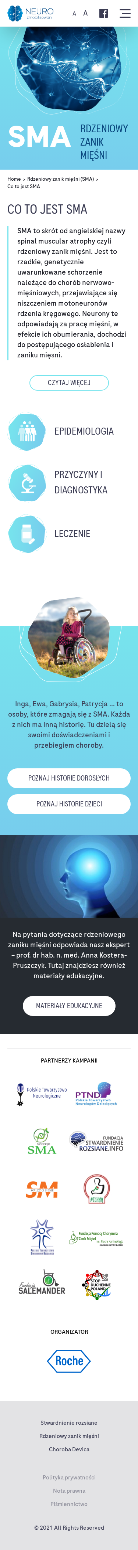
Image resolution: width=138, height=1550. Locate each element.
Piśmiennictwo (69, 1504)
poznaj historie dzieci (69, 804)
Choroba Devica (69, 1449)
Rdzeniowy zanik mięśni (69, 1436)
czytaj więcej (69, 383)
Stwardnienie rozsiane (69, 1423)
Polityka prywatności (69, 1477)
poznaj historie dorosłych (69, 778)
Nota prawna (69, 1491)
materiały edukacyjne (69, 1006)
